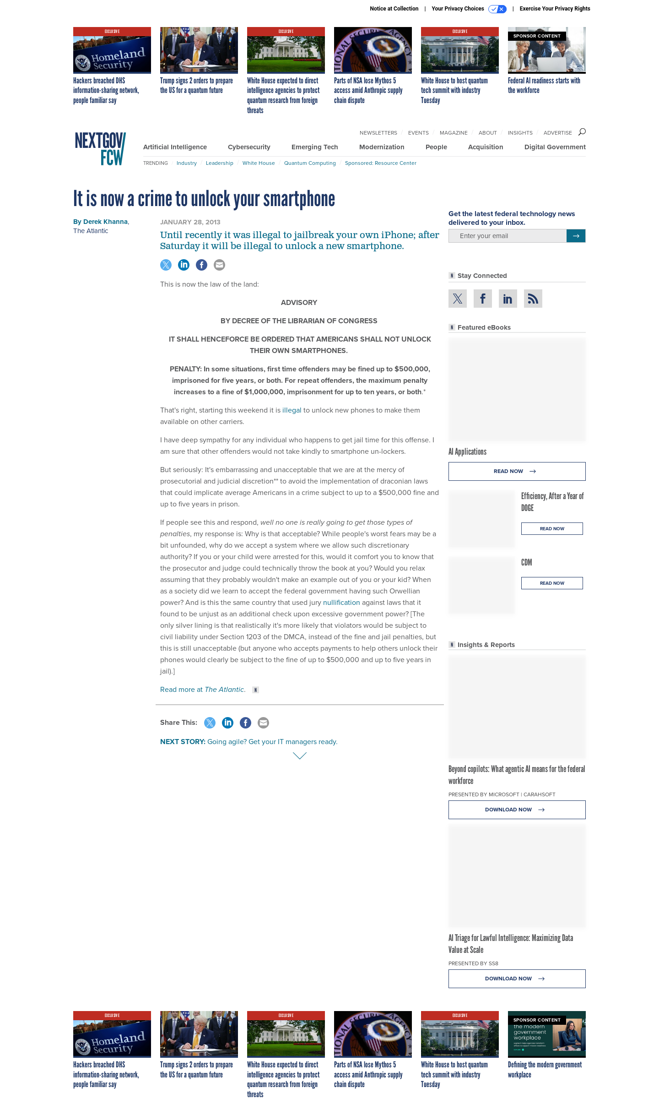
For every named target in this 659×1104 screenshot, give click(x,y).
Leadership (219, 163)
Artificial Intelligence (175, 147)
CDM (526, 562)
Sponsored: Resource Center (380, 163)
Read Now (517, 471)
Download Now (517, 809)
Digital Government (555, 147)
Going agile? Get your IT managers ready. (272, 741)
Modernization (382, 147)
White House (259, 163)
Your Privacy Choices (469, 9)
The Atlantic (90, 231)
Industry (187, 163)
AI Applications (467, 451)
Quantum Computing (310, 163)
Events (418, 133)
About (488, 133)
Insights (520, 133)
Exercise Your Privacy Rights (555, 8)
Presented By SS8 (473, 963)
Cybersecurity (249, 147)
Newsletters (378, 133)
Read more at (202, 689)
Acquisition (485, 147)
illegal (292, 410)
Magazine (454, 133)
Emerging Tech (315, 147)
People (436, 147)
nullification (341, 602)
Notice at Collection (394, 8)
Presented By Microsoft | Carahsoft (502, 794)
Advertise (558, 133)
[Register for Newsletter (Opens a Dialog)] (576, 235)
